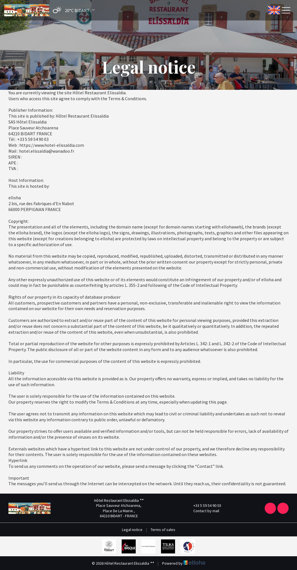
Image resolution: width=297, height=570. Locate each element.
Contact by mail (203, 510)
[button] (72, 10)
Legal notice (132, 529)
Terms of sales (163, 529)
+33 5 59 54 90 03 (204, 505)
